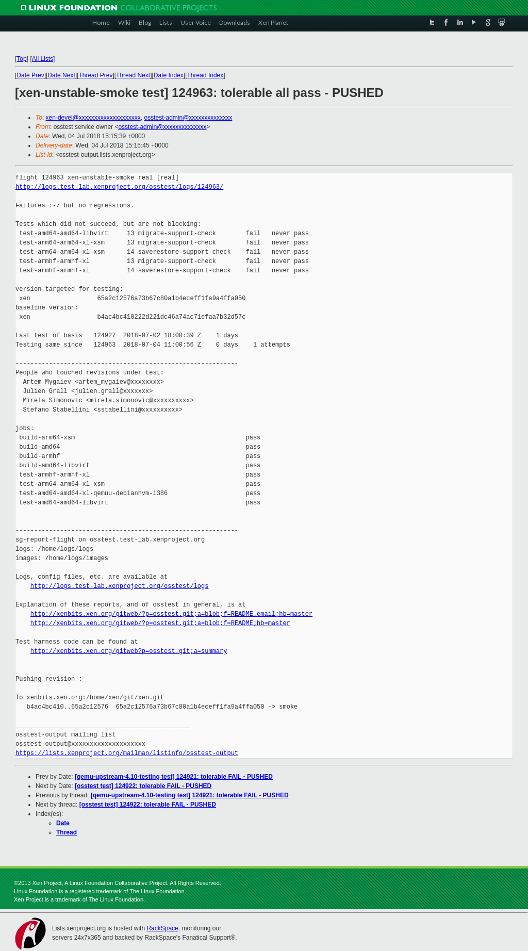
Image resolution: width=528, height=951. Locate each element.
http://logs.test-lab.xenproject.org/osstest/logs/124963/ (119, 187)
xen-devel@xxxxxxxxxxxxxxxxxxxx (93, 117)
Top (21, 58)
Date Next (61, 75)
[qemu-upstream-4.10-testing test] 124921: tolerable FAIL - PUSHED (174, 776)
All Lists (42, 58)
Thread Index (205, 75)
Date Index (169, 75)
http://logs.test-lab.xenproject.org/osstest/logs (119, 586)
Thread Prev (95, 75)
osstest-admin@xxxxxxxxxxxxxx (188, 117)
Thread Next (133, 75)
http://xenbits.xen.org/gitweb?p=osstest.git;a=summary (128, 651)
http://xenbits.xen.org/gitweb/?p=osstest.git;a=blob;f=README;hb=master (160, 623)
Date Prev (30, 75)
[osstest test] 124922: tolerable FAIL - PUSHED (143, 786)
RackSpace (162, 928)
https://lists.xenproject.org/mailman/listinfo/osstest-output (126, 753)
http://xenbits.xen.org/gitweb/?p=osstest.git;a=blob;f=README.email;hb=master (171, 614)
